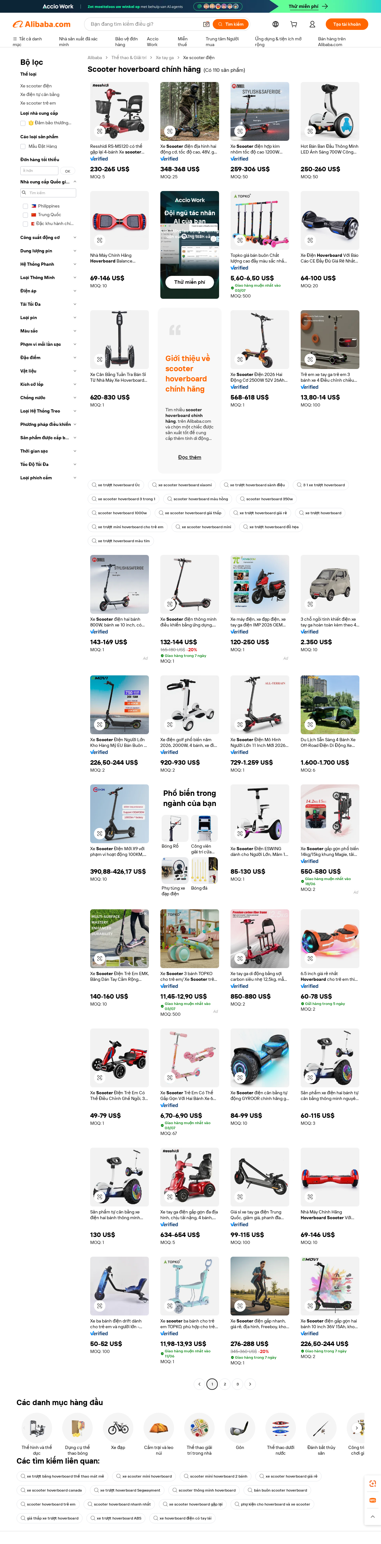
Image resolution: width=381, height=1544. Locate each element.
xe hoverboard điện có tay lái (182, 1518)
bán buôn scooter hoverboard (277, 1490)
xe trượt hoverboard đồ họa (271, 526)
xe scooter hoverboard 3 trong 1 (123, 499)
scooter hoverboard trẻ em (48, 1504)
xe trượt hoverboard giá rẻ (260, 513)
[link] (372, 1483)
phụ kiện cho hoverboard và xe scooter (272, 1504)
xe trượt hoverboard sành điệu (254, 485)
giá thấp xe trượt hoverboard (49, 1518)
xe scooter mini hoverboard (144, 1476)
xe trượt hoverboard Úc (116, 485)
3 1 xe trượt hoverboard (321, 485)
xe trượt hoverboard (320, 513)
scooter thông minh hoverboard (204, 1490)
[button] (206, 24)
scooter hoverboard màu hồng (197, 499)
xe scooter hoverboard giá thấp (190, 513)
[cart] (295, 25)
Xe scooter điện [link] (199, 57)
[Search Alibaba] (144, 24)
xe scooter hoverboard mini (203, 526)
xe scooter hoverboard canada (51, 1490)
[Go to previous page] (199, 1384)
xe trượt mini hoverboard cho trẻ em (128, 526)
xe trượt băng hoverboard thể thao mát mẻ (62, 1476)
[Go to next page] (250, 1384)
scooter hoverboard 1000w (119, 513)
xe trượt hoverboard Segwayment (127, 1490)
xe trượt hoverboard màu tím (121, 540)
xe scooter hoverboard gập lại (193, 1504)
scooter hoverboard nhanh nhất (119, 1504)
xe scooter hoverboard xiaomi (182, 485)
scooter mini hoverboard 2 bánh (215, 1476)
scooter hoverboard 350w (266, 499)
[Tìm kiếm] (231, 24)
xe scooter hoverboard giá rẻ (288, 1476)
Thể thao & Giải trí (128, 57)
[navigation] (48, 721)
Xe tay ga (165, 57)
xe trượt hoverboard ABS (115, 1518)
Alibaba (95, 57)
